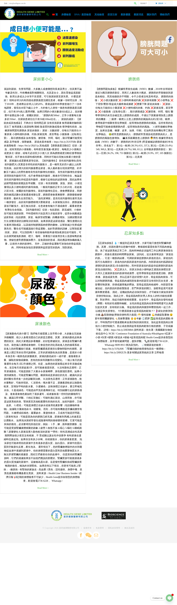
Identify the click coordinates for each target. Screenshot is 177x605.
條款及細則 (129, 571)
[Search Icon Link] (135, 3)
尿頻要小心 (43, 79)
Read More (150, 268)
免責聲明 (100, 571)
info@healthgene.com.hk (17, 3)
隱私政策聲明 (114, 571)
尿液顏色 (78, 298)
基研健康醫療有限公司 (69, 571)
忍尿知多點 (151, 142)
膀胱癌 (115, 79)
